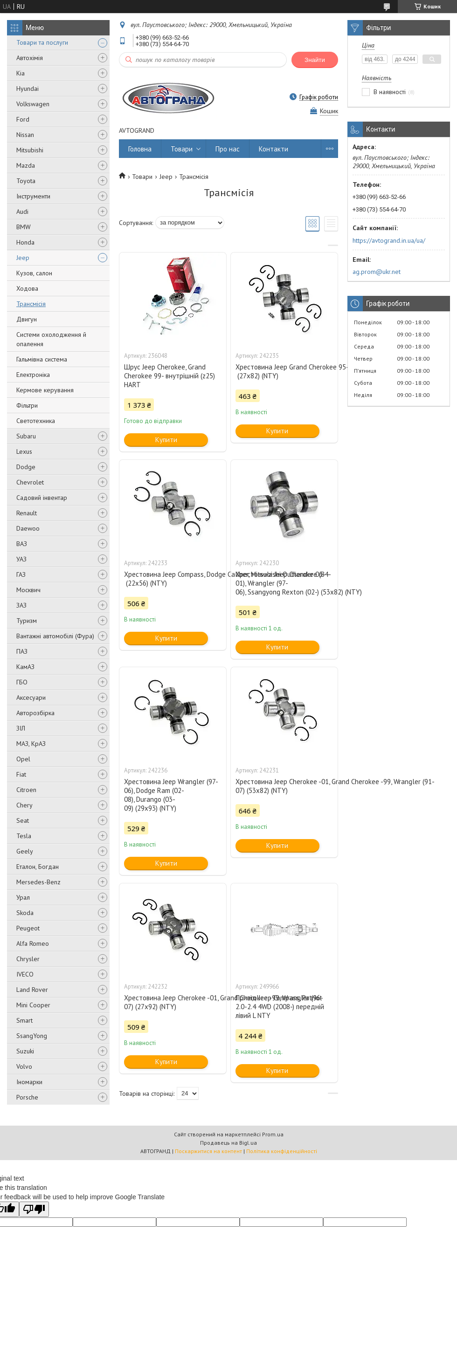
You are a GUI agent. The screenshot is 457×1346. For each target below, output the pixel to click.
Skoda (25, 913)
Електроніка (33, 374)
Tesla (23, 836)
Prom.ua (273, 1134)
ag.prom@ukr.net (377, 271)
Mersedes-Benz (38, 882)
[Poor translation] (34, 1209)
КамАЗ (25, 667)
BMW (23, 227)
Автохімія (29, 58)
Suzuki (25, 1051)
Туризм (26, 620)
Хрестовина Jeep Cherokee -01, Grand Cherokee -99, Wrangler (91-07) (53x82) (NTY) (284, 786)
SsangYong (31, 1036)
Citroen (26, 790)
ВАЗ (21, 544)
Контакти (273, 148)
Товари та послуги (42, 42)
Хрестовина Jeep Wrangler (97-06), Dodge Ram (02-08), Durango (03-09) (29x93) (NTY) (171, 795)
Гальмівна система (41, 359)
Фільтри (27, 405)
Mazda (25, 165)
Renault (26, 513)
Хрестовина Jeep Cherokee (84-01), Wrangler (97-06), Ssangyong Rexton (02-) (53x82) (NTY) (284, 583)
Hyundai (27, 88)
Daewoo (28, 528)
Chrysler (28, 959)
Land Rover (32, 989)
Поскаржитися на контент (208, 1151)
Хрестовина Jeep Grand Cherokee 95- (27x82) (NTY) (284, 371)
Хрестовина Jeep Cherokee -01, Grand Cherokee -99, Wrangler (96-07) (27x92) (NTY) (173, 1002)
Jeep (22, 257)
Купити (166, 439)
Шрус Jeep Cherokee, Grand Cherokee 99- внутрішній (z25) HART (169, 375)
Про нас (227, 148)
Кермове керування (45, 390)
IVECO (25, 974)
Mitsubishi (29, 150)
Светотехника (35, 421)
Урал (23, 897)
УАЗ (21, 559)
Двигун (26, 319)
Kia (20, 73)
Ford (22, 119)
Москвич (28, 590)
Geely (24, 851)
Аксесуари (31, 697)
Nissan (25, 134)
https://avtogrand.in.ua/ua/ (389, 240)
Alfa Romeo (32, 943)
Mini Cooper (33, 1005)
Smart (24, 1020)
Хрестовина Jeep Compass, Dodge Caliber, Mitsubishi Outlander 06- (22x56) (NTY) (173, 579)
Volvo (24, 1066)
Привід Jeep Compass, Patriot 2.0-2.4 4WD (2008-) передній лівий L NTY (279, 1006)
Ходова (27, 288)
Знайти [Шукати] (315, 59)
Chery (24, 805)
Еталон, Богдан (37, 866)
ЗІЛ (20, 728)
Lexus (24, 451)
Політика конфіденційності (281, 1151)
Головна (140, 148)
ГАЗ (21, 574)
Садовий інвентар (41, 497)
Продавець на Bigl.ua (228, 1142)
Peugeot (28, 928)
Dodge (25, 467)
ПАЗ (22, 651)
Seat (22, 820)
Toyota (25, 181)
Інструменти (33, 196)
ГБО (22, 682)
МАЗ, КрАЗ (31, 743)
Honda (25, 242)
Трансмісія (31, 304)
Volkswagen (32, 104)
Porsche (27, 1097)
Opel (23, 759)
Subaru (26, 436)
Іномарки (29, 1082)
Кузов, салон (34, 273)
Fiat (21, 774)
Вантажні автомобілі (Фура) (55, 636)
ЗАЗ (21, 605)
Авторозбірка (35, 713)
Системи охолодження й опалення (51, 339)
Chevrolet (30, 482)
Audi (22, 211)
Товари (182, 148)
